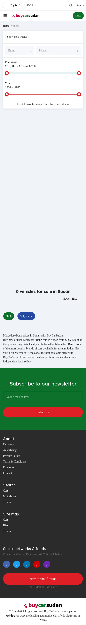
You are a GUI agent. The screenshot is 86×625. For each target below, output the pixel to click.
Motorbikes (9, 496)
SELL (78, 15)
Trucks (7, 502)
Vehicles (15, 25)
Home (6, 25)
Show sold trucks (17, 36)
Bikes (6, 525)
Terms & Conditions (14, 461)
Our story (8, 444)
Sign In (80, 5)
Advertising (10, 450)
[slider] (7, 73)
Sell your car (26, 316)
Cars (5, 490)
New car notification (43, 579)
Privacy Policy (11, 455)
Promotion (9, 467)
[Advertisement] (43, 159)
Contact (7, 473)
